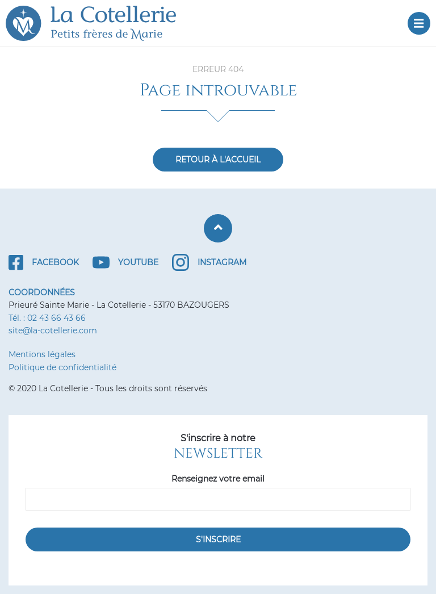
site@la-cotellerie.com (53, 330)
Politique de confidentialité (62, 367)
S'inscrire (218, 539)
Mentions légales (42, 354)
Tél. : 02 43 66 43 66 (47, 318)
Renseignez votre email (218, 479)
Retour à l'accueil (218, 159)
